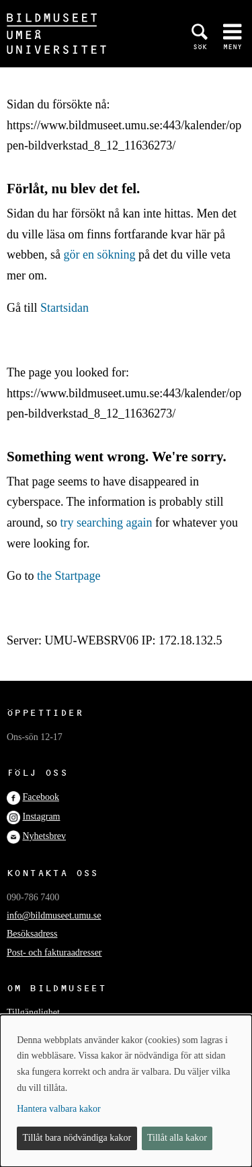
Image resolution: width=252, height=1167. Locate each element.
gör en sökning (99, 254)
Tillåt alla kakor (177, 1138)
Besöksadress (32, 934)
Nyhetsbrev (45, 836)
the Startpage (68, 575)
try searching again (106, 522)
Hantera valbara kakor (58, 1109)
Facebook (41, 797)
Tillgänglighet (33, 1012)
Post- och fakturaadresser (54, 952)
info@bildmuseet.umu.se (54, 915)
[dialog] (126, 1091)
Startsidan (64, 307)
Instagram (41, 816)
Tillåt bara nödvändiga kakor (77, 1138)
